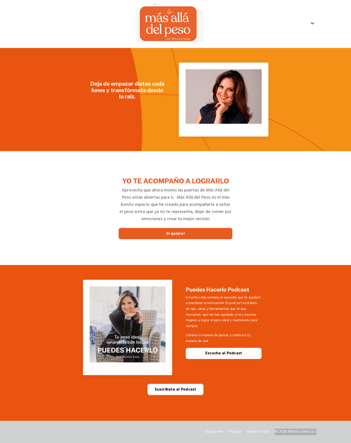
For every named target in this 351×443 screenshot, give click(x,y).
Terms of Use (257, 431)
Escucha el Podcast (223, 355)
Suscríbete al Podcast (175, 389)
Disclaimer (214, 431)
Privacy (235, 431)
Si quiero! (175, 233)
